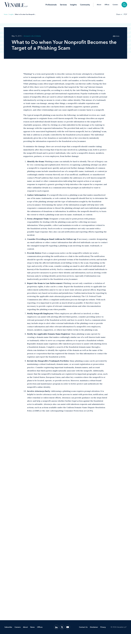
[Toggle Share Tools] (119, 14)
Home (5, 14)
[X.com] (62, 627)
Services (63, 5)
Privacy (103, 627)
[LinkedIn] (56, 627)
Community (85, 5)
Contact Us (83, 627)
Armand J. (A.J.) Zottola (32, 36)
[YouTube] (67, 627)
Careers (115, 4)
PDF (125, 14)
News (32, 627)
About (99, 4)
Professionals (51, 5)
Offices (106, 4)
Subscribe (8, 627)
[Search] (124, 4)
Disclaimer (94, 627)
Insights (73, 5)
